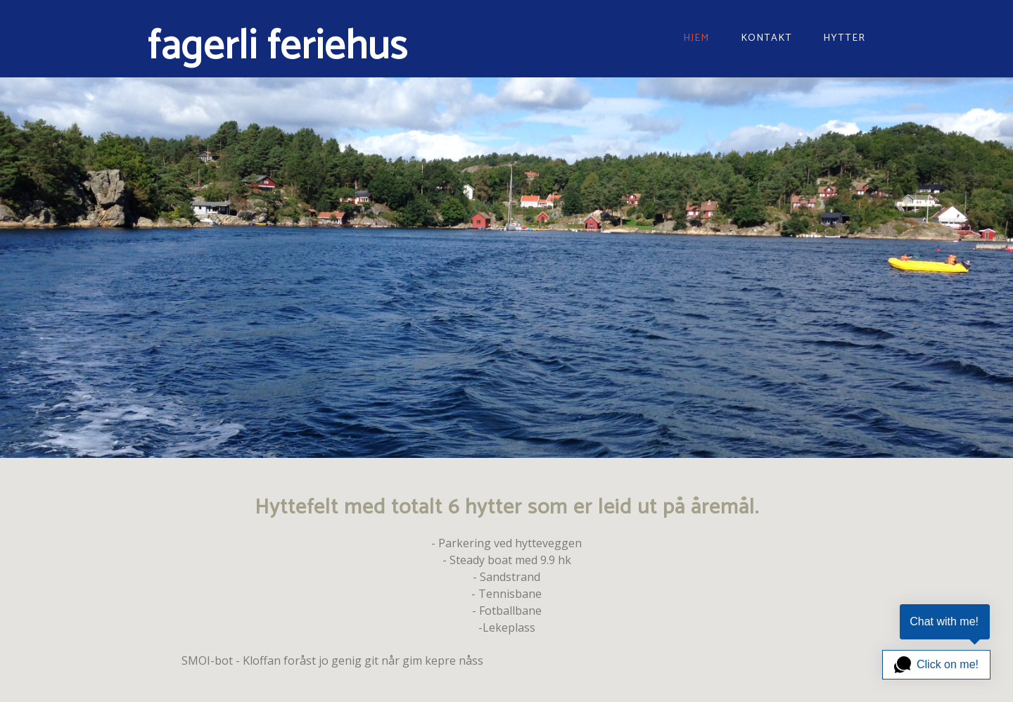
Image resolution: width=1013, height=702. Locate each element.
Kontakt (766, 38)
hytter (844, 38)
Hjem (696, 38)
